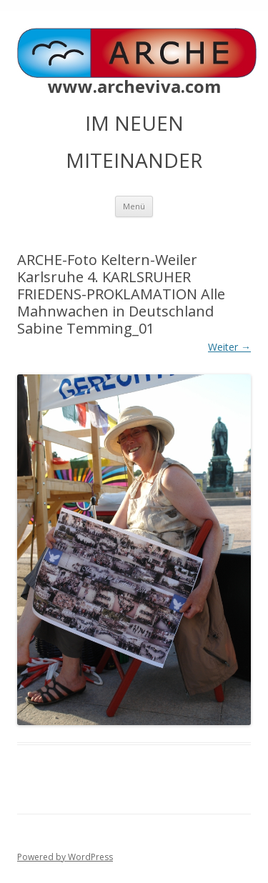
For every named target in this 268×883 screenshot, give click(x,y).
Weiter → (229, 347)
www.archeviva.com (134, 86)
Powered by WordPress (65, 857)
